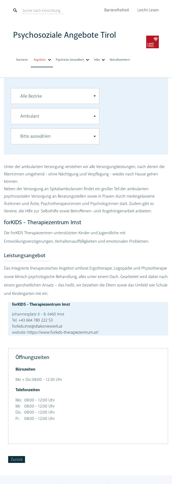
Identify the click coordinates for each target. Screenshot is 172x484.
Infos (96, 59)
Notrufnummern (118, 59)
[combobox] (55, 96)
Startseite (22, 59)
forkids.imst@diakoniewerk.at (37, 326)
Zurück (17, 459)
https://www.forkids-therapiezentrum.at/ (63, 332)
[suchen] (41, 10)
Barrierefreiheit (117, 10)
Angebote (40, 59)
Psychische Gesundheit (69, 59)
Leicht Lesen (148, 10)
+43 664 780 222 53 (35, 319)
